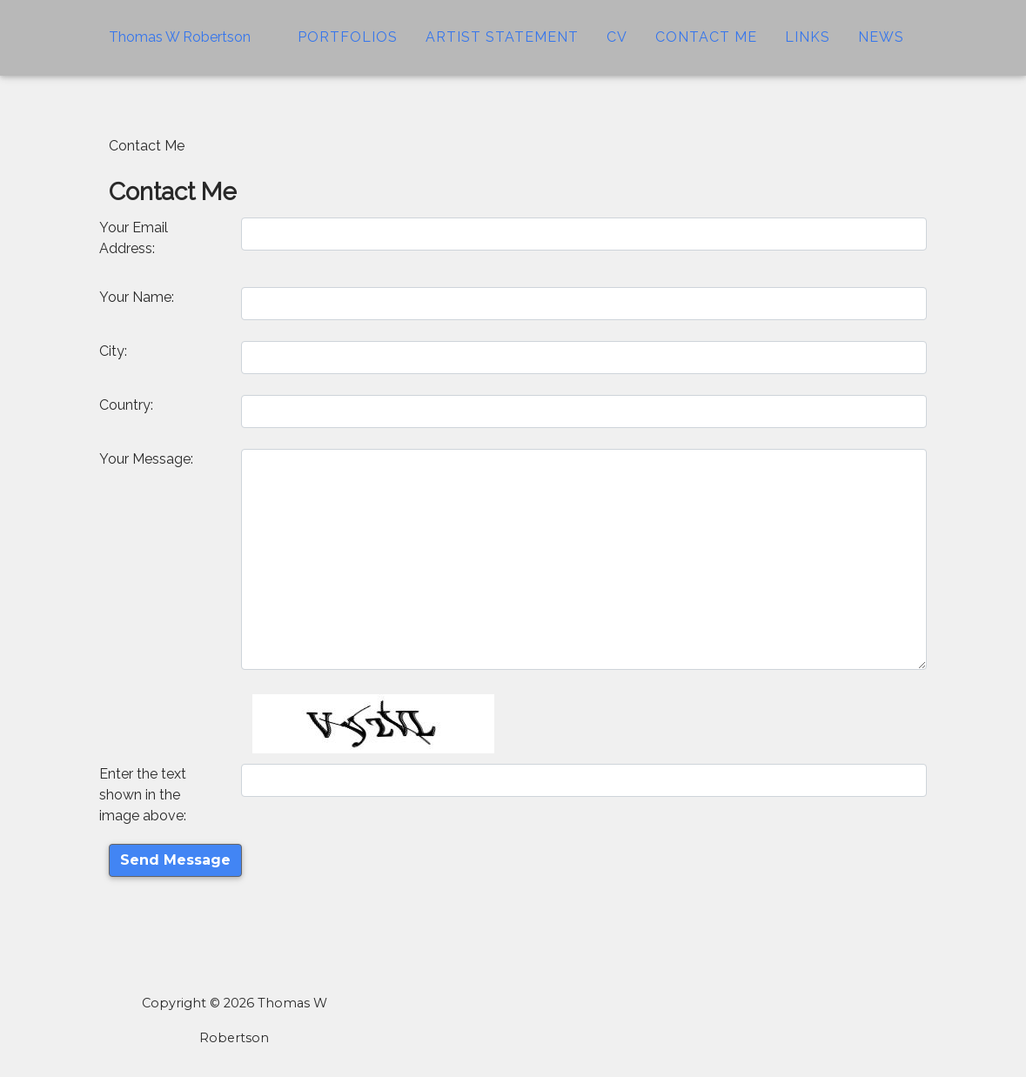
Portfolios (348, 47)
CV (617, 47)
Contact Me (706, 47)
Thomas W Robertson (180, 47)
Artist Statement (502, 47)
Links (807, 47)
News (881, 47)
